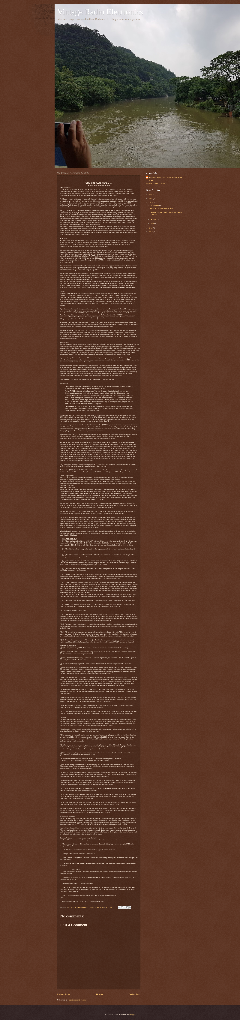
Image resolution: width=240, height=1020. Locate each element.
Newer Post (63, 994)
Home (99, 994)
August (154, 219)
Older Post (134, 994)
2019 (151, 228)
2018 (151, 232)
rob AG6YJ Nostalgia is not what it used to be (165, 178)
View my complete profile (155, 183)
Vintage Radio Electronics (100, 11)
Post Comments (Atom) (77, 1000)
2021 (151, 199)
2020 (151, 202)
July (152, 223)
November (155, 205)
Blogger (132, 1015)
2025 (151, 195)
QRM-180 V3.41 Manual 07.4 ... (162, 209)
